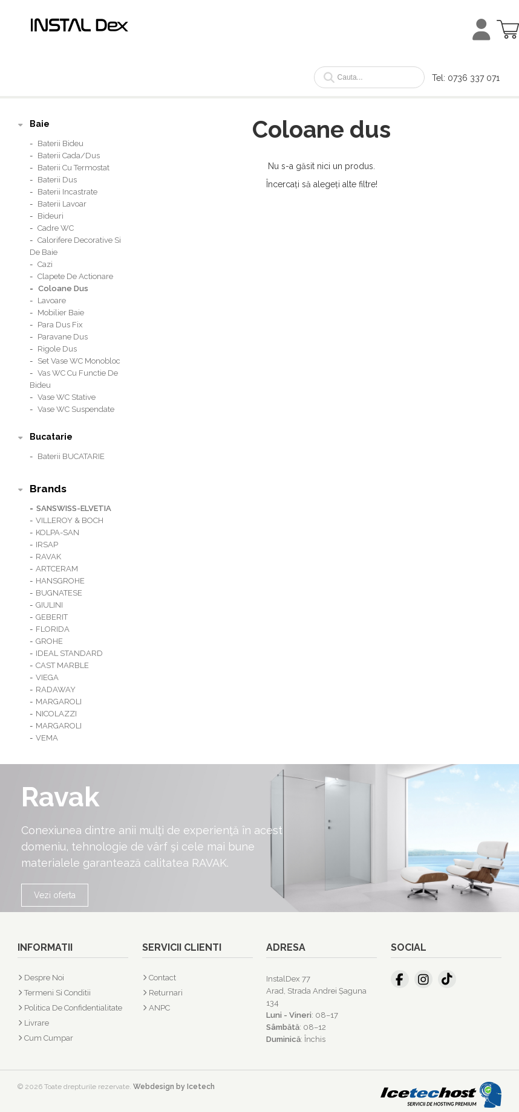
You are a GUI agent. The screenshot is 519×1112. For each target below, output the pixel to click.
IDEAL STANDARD (69, 653)
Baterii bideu (60, 143)
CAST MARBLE (62, 665)
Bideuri (51, 215)
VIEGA (47, 677)
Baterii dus (57, 179)
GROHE (49, 641)
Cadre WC (56, 228)
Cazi (45, 264)
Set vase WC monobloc (79, 360)
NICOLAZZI (56, 713)
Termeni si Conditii (57, 992)
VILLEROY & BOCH (69, 520)
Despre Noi (44, 977)
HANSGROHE (60, 580)
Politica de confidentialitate (73, 1007)
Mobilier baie (61, 312)
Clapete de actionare (75, 276)
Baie (40, 124)
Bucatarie (51, 437)
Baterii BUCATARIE (71, 456)
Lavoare (52, 300)
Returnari (166, 992)
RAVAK (48, 556)
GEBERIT (52, 617)
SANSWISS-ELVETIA (73, 508)
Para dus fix (60, 324)
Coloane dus (63, 288)
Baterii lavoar (62, 203)
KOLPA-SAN (57, 532)
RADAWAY (56, 689)
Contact (162, 977)
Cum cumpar (48, 1038)
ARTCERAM (57, 568)
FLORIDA (53, 629)
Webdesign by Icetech (174, 1086)
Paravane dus (63, 336)
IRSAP (47, 544)
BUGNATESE (59, 592)
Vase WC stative (67, 397)
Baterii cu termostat (73, 167)
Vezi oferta (55, 895)
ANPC (159, 1007)
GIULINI (49, 604)
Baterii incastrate (67, 191)
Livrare (36, 1022)
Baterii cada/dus (69, 155)
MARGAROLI (59, 701)
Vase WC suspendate (76, 409)
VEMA (47, 737)
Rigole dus (57, 348)
